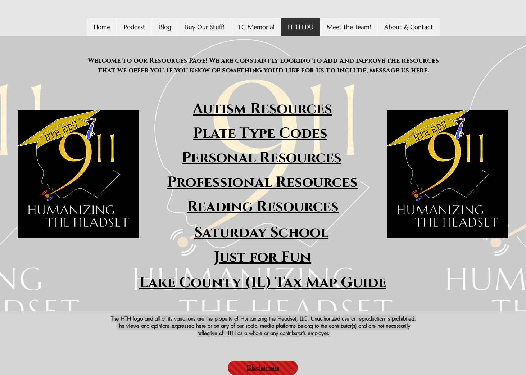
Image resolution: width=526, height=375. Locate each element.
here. (420, 70)
